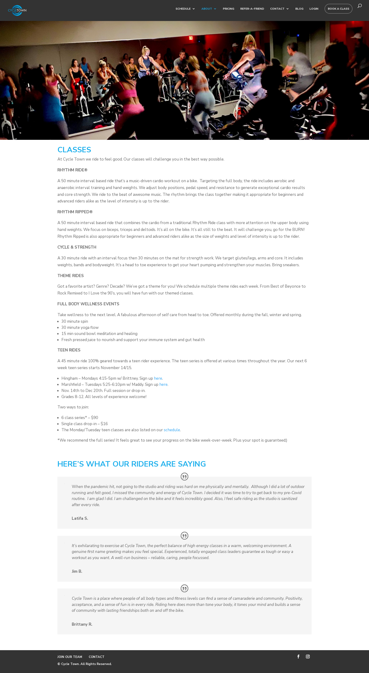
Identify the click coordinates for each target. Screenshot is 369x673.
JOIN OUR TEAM (70, 657)
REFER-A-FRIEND (252, 9)
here (158, 378)
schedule (172, 430)
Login (313, 9)
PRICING (228, 9)
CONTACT (277, 9)
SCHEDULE (183, 9)
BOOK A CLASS (338, 9)
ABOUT (206, 9)
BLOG (299, 9)
